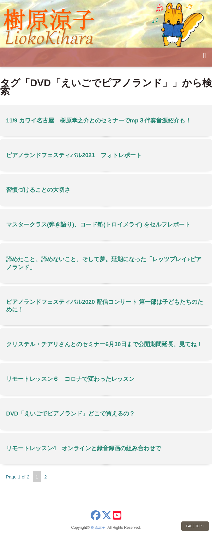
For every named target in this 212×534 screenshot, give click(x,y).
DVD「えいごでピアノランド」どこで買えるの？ (70, 413)
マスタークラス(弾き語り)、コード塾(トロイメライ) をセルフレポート (98, 224)
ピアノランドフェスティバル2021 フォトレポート (74, 155)
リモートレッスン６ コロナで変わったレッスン (70, 379)
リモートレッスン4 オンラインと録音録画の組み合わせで (83, 448)
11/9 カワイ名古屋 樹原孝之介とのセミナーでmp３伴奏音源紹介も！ (98, 120)
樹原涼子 (98, 527)
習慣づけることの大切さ (38, 190)
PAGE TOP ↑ (195, 526)
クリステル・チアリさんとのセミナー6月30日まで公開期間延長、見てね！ (104, 344)
